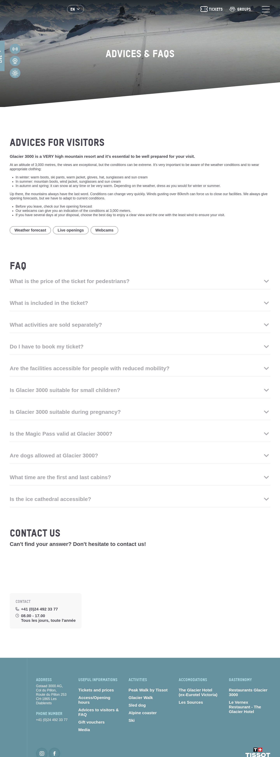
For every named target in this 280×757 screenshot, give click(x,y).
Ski (132, 721)
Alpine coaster (143, 714)
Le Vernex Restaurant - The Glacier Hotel (245, 708)
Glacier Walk (141, 698)
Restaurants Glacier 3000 (248, 693)
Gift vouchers (91, 723)
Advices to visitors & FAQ (98, 713)
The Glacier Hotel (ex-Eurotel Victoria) (198, 693)
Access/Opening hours (94, 701)
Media (84, 731)
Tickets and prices (96, 691)
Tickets (211, 10)
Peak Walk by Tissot (148, 691)
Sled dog (137, 706)
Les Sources (191, 703)
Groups (239, 10)
